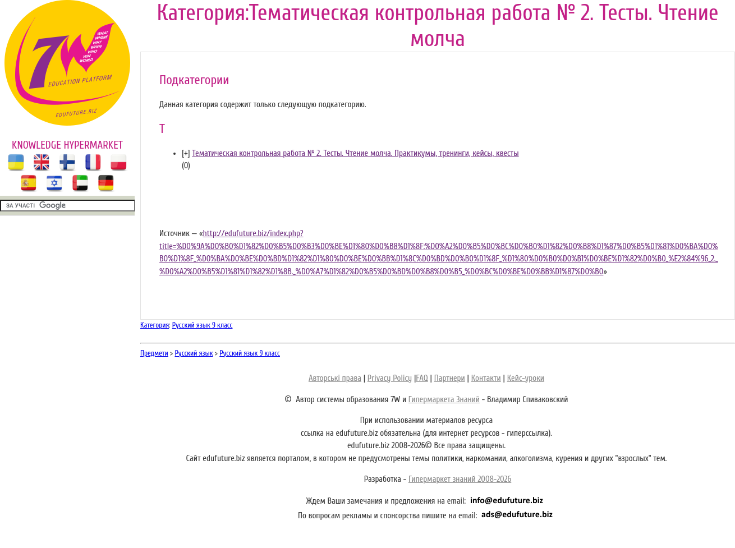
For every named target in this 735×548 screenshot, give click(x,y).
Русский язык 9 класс (202, 325)
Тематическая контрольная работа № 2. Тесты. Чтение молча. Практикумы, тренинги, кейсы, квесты (355, 153)
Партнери (449, 378)
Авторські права (335, 378)
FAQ (422, 378)
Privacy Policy (390, 378)
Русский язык (194, 353)
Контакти (486, 378)
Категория (154, 325)
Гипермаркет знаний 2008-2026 (459, 479)
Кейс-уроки (525, 378)
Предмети (154, 353)
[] (186, 153)
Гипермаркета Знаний (444, 399)
